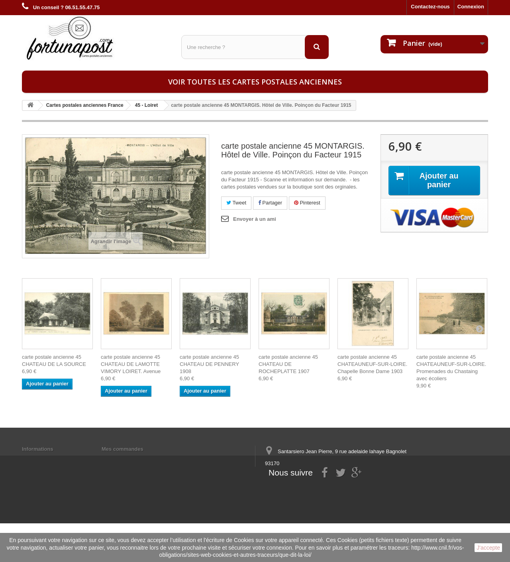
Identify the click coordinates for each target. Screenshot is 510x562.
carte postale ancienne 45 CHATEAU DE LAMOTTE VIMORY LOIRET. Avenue (131, 364)
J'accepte (488, 547)
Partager (270, 203)
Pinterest (307, 203)
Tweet (236, 203)
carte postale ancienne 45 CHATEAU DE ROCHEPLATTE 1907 (288, 364)
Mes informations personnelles (140, 459)
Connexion (470, 7)
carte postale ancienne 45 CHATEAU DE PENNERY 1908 (209, 364)
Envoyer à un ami (254, 219)
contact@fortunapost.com (326, 493)
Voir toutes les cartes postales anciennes (255, 81)
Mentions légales (43, 459)
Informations (37, 449)
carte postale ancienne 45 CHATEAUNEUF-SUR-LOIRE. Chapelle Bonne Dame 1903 (372, 364)
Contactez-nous (430, 7)
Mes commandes (122, 449)
